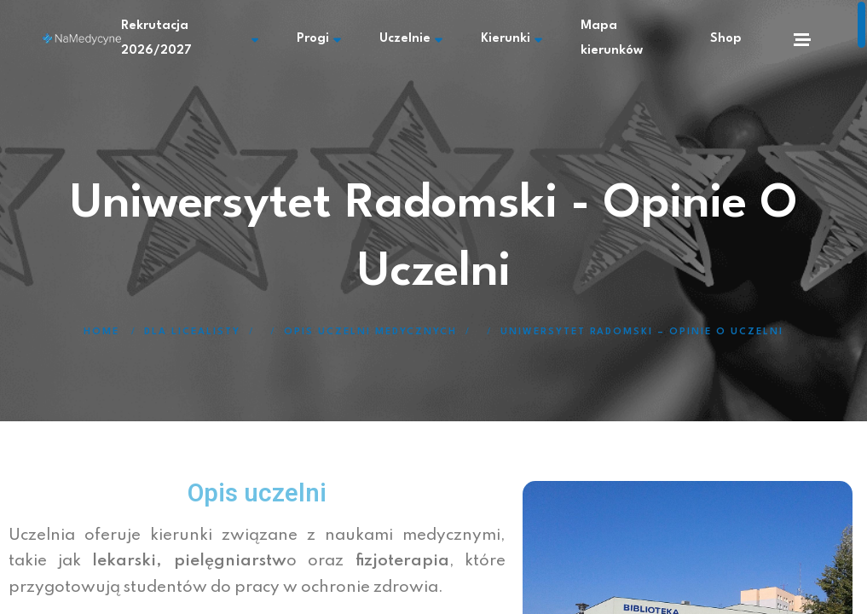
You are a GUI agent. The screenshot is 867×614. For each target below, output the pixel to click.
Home (101, 332)
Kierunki (506, 38)
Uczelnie (417, 38)
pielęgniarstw (230, 561)
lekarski (124, 561)
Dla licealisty (192, 332)
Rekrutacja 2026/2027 (212, 38)
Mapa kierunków (620, 38)
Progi (337, 38)
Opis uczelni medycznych (370, 332)
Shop (726, 38)
